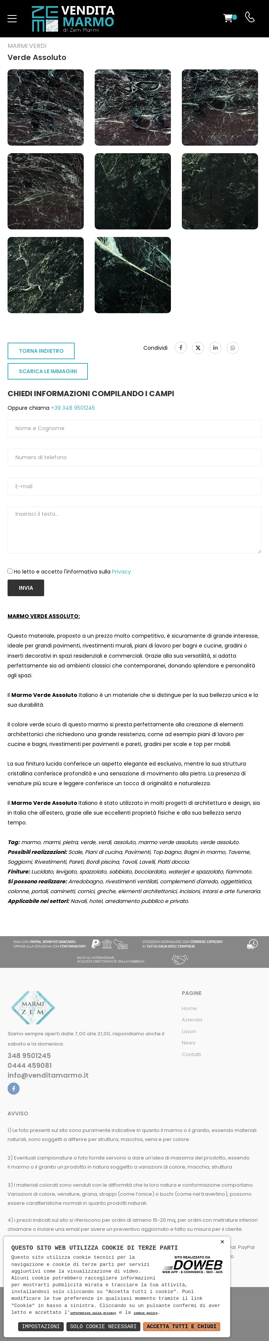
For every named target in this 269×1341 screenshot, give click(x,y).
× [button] (222, 1242)
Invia (26, 588)
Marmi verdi (27, 46)
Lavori (189, 1031)
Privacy (121, 571)
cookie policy (145, 1313)
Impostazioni (41, 1326)
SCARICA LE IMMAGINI (48, 371)
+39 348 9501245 (72, 408)
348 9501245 (29, 1055)
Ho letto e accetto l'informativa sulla (72, 571)
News (188, 1042)
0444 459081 (30, 1065)
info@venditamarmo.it (48, 1075)
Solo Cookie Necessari (103, 1326)
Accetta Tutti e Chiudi (182, 1326)
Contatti (191, 1054)
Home (189, 1008)
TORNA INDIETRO (41, 351)
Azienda (192, 1019)
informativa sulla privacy (93, 1313)
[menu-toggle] (12, 18)
